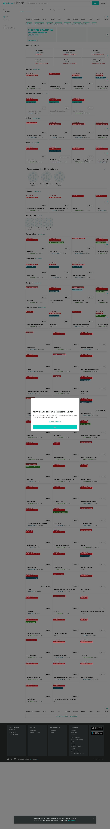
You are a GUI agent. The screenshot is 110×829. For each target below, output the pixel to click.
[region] (55, 820)
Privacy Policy (71, 820)
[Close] (94, 819)
